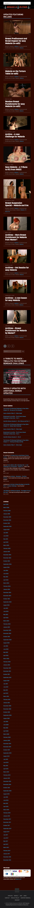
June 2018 (5, 800)
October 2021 (6, 674)
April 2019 (5, 769)
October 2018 (6, 787)
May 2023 (5, 614)
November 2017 (7, 822)
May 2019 (5, 765)
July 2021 (5, 684)
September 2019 (7, 753)
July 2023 (5, 608)
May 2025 (5, 539)
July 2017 (5, 835)
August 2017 (6, 831)
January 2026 (6, 514)
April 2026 (5, 504)
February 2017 (6, 850)
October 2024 (6, 561)
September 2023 (7, 602)
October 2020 (6, 712)
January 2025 (6, 551)
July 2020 (5, 721)
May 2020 (5, 728)
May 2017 (5, 841)
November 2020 (7, 709)
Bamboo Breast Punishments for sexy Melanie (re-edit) (15, 104)
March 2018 (6, 809)
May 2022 (5, 652)
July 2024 (5, 570)
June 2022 (6, 649)
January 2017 (6, 853)
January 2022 (6, 665)
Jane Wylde (6, 490)
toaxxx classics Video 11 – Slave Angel (12, 445)
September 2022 (7, 639)
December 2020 (7, 706)
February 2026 (7, 510)
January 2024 (6, 589)
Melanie (21, 48)
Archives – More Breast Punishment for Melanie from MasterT (16, 237)
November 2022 (7, 633)
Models (16, 895)
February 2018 (6, 813)
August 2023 (6, 605)
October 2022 (6, 636)
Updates (17, 46)
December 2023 (7, 592)
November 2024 (7, 558)
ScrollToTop (17, 890)
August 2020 (6, 718)
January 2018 (6, 816)
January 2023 (6, 627)
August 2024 (6, 567)
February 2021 (6, 699)
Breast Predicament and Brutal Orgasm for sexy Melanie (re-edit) (16, 41)
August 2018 (6, 794)
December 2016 (7, 857)
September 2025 (7, 526)
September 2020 (7, 715)
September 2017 (7, 828)
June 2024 (6, 573)
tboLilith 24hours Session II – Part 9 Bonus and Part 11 (16, 421)
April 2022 (5, 655)
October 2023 (6, 599)
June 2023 (6, 611)
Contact (7, 898)
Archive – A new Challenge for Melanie (15, 135)
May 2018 (5, 803)
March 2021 (6, 696)
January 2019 (6, 778)
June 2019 (5, 762)
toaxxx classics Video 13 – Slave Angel (12, 413)
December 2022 (7, 630)
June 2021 (5, 687)
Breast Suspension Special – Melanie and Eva (16, 204)
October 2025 (6, 523)
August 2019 (6, 756)
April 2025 (5, 542)
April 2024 (5, 580)
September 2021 (7, 677)
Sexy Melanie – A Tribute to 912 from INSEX (16, 168)
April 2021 (5, 693)
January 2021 (6, 702)
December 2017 (7, 819)
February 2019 (6, 775)
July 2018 (5, 797)
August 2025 (6, 529)
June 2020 (6, 724)
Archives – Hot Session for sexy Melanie (17, 268)
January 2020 (6, 740)
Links (24, 895)
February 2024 (7, 586)
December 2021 (7, 668)
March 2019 (6, 772)
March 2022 (6, 658)
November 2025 (7, 520)
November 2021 (7, 671)
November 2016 (7, 860)
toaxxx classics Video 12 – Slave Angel (12, 429)
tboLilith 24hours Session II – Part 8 (12, 437)
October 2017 (6, 825)
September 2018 (7, 791)
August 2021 (6, 680)
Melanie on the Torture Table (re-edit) (15, 72)
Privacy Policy (15, 898)
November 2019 (7, 746)
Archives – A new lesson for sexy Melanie (16, 299)
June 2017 (5, 838)
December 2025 (7, 517)
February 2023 (7, 624)
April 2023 (5, 617)
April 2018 (5, 806)
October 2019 (6, 750)
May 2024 (5, 577)
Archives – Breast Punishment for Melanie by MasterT (16, 330)
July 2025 (5, 532)
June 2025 (6, 536)
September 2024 (7, 564)
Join (21, 895)
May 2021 (5, 690)
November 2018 (7, 784)
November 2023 (7, 595)
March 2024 (6, 583)
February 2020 (7, 737)
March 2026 (6, 507)
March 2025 (6, 545)
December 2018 (7, 781)
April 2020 (5, 731)
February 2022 (7, 661)
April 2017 (5, 844)
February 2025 (7, 548)
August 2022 (6, 643)
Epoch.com (18, 879)
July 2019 (5, 759)
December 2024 (7, 554)
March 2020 (6, 734)
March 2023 (6, 621)
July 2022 (5, 646)
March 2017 (6, 847)
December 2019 (7, 743)
